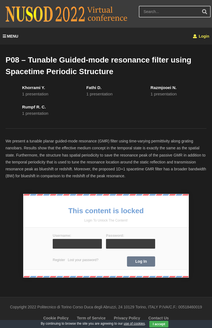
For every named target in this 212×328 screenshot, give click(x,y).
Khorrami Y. (33, 87)
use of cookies (134, 324)
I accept (159, 324)
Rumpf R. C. (34, 107)
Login (201, 36)
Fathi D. (94, 87)
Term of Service (91, 318)
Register (59, 260)
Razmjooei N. (163, 87)
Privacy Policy (127, 318)
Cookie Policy (56, 318)
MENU (10, 36)
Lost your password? (83, 260)
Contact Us (158, 318)
